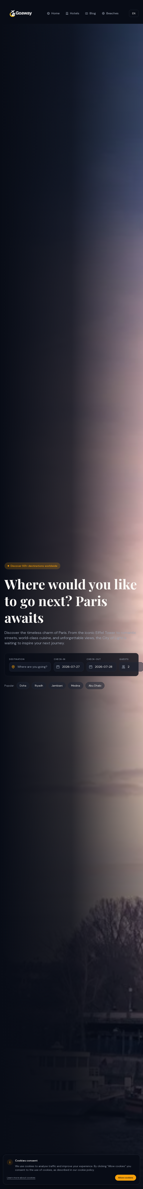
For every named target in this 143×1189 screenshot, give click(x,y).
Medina (75, 685)
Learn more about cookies (21, 1177)
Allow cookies (125, 1177)
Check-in (59, 659)
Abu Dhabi (95, 685)
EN (133, 13)
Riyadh (39, 685)
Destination (17, 659)
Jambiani (57, 685)
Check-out (94, 659)
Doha (23, 685)
